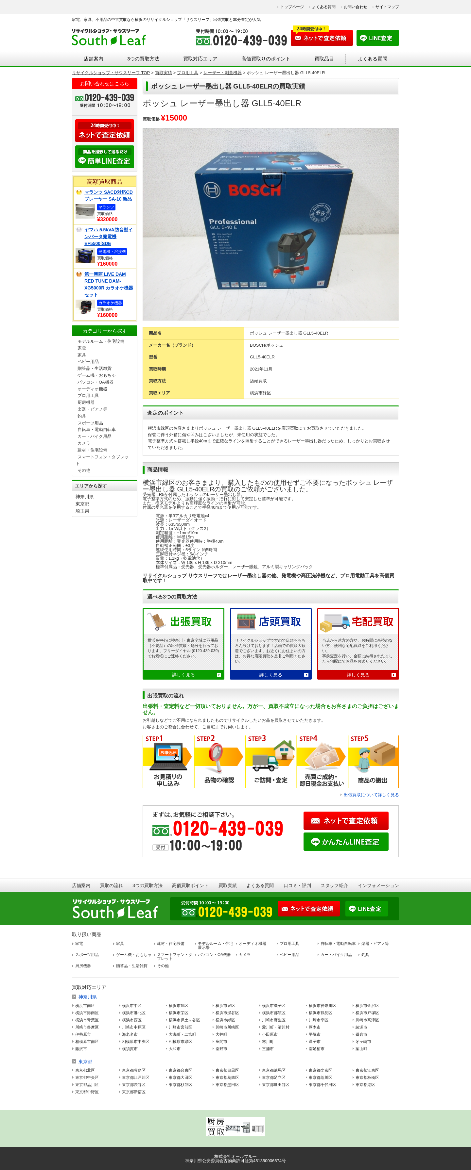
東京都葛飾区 (227, 1077)
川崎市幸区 (318, 1020)
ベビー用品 (88, 361)
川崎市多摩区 (87, 1027)
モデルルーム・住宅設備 (101, 341)
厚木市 (315, 1027)
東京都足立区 (274, 1077)
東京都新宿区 (134, 1092)
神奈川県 (85, 496)
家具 (82, 355)
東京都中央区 (87, 1077)
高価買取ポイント (190, 885)
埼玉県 (82, 511)
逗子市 (315, 1041)
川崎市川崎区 (227, 1027)
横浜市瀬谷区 (227, 1013)
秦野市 (221, 1048)
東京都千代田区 (322, 1084)
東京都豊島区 (134, 1070)
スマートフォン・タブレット (174, 956)
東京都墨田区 (227, 1084)
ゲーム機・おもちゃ (97, 375)
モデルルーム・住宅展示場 (215, 945)
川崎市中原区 (134, 1027)
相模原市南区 (87, 1041)
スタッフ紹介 (334, 885)
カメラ (84, 443)
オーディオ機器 (92, 389)
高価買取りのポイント (265, 58)
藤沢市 (81, 1048)
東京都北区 (85, 1070)
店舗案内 (93, 58)
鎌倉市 (361, 1034)
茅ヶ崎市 (363, 1041)
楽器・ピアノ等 (92, 409)
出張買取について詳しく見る (371, 795)
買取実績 (227, 885)
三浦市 (268, 1048)
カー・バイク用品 (95, 436)
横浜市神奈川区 (322, 1005)
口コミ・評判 (297, 885)
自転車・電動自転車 (97, 429)
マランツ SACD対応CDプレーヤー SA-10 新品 (108, 196)
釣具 (82, 416)
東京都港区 (365, 1084)
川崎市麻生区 (274, 1020)
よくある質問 (324, 7)
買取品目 (324, 58)
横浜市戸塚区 (367, 1013)
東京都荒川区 (320, 1077)
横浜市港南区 (87, 1013)
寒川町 (268, 1041)
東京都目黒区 (227, 1070)
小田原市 (270, 1034)
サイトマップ (387, 7)
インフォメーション (378, 885)
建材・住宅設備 (92, 450)
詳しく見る (183, 674)
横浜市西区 (132, 1020)
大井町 (221, 1034)
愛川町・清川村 (275, 1027)
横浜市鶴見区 (320, 1013)
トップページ (292, 7)
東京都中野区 (87, 1092)
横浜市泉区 (225, 1005)
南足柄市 (316, 1048)
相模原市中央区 (135, 1041)
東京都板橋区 (367, 1077)
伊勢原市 (83, 1034)
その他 (84, 470)
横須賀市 (130, 1048)
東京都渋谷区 (134, 1084)
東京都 (82, 503)
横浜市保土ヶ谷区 (184, 1020)
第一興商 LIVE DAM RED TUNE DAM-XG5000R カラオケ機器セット (108, 284)
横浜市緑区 (225, 1020)
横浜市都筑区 (274, 1013)
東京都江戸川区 (135, 1077)
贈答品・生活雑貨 (95, 368)
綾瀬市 (361, 1027)
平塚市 (315, 1034)
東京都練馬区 (274, 1070)
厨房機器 (86, 402)
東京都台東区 (180, 1070)
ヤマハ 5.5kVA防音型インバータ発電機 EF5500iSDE (108, 236)
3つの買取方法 (143, 58)
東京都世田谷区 (275, 1084)
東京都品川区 (87, 1084)
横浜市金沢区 (367, 1005)
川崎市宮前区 (180, 1027)
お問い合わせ (355, 7)
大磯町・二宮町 (182, 1034)
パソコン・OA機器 (95, 382)
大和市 (175, 1048)
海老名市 (130, 1034)
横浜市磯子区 (274, 1005)
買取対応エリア (200, 58)
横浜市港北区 (134, 1013)
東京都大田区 (180, 1077)
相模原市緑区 (180, 1041)
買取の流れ (111, 885)
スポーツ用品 (90, 422)
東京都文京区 (320, 1070)
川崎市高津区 (367, 1020)
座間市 (221, 1041)
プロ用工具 (88, 395)
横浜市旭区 (178, 1005)
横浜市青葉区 (87, 1020)
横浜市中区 (132, 1005)
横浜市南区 (85, 1005)
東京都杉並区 (180, 1084)
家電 (82, 348)
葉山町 (361, 1048)
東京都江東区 (367, 1070)
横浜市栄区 (178, 1013)
